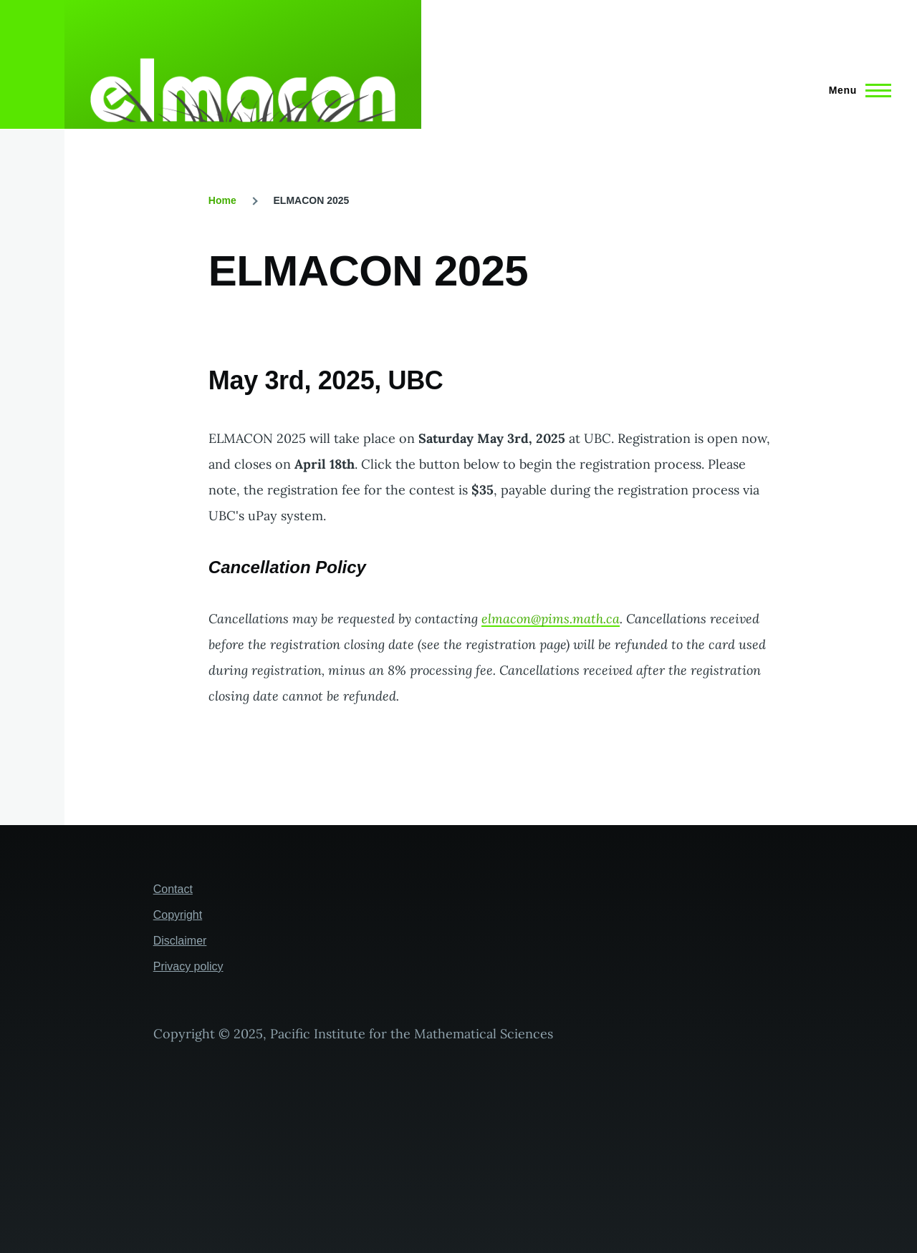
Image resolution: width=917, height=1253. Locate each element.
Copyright (177, 915)
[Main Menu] (856, 90)
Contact (173, 889)
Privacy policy (188, 966)
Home (222, 200)
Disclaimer (180, 941)
